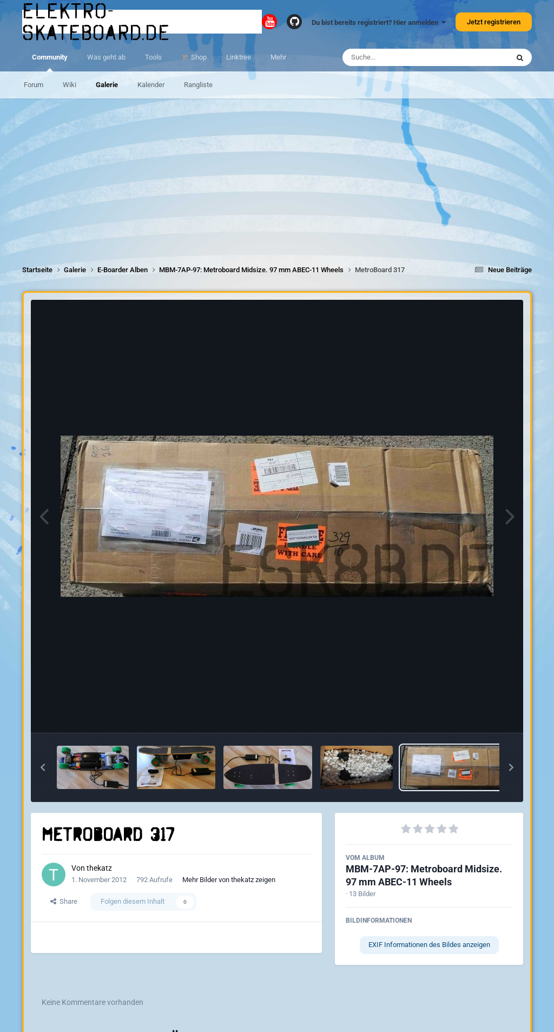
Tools (153, 57)
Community (50, 62)
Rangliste (198, 85)
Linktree (238, 57)
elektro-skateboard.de (96, 22)
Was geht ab (106, 57)
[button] (43, 767)
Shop (198, 57)
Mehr (278, 57)
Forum (33, 85)
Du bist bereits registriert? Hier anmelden (379, 22)
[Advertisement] (277, 174)
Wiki (69, 85)
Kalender (150, 85)
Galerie (107, 85)
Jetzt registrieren (493, 22)
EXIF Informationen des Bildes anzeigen (429, 945)
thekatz (99, 868)
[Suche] (404, 57)
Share (63, 901)
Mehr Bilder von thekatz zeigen (228, 880)
